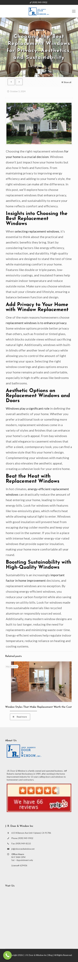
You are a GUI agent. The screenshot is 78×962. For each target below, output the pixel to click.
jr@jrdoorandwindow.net (22, 849)
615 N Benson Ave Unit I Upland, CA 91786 (31, 833)
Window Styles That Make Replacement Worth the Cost (38, 707)
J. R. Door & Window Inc (36, 955)
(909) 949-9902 (39, 2)
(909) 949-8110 (23, 843)
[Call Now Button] (7, 955)
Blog (50, 955)
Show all (66, 82)
